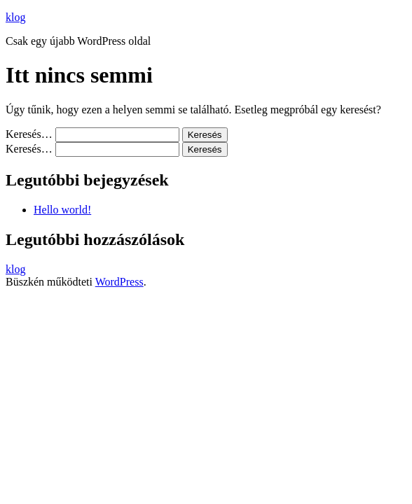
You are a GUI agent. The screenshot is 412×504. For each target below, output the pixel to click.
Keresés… (29, 134)
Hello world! (62, 210)
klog (15, 17)
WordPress (119, 282)
